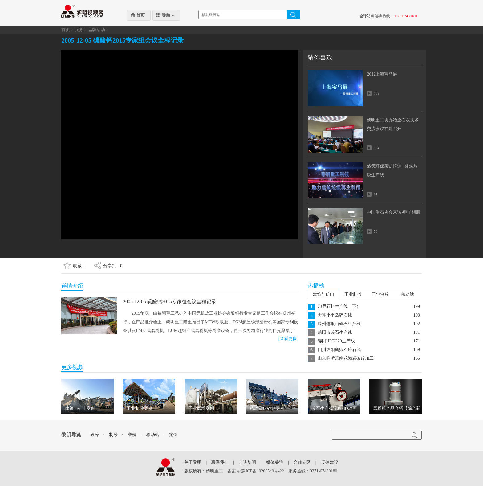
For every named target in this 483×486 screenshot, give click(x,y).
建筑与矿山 (323, 294)
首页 (138, 15)
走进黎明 (247, 462)
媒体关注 (274, 462)
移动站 (407, 294)
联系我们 (220, 462)
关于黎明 (192, 462)
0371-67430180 (405, 16)
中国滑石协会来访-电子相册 (393, 212)
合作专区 (302, 462)
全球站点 (366, 16)
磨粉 (132, 434)
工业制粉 (380, 294)
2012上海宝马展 (382, 74)
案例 (173, 434)
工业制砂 (353, 294)
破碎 (94, 434)
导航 (165, 15)
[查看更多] (288, 338)
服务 (79, 29)
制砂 (113, 434)
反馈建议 (329, 462)
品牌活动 (96, 29)
